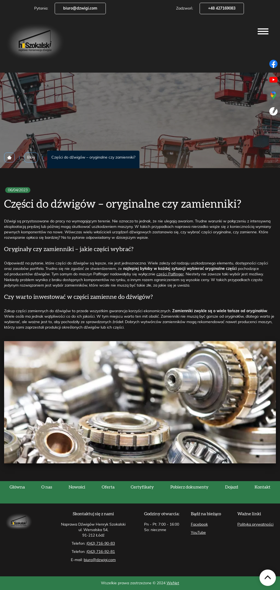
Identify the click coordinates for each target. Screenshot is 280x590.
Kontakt (262, 487)
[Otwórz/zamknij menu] (263, 31)
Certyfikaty (142, 487)
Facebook (199, 524)
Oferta (108, 487)
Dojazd (231, 487)
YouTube (198, 533)
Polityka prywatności (255, 524)
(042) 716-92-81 (100, 552)
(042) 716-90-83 (100, 544)
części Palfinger (170, 274)
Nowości (77, 487)
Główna (17, 487)
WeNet (173, 583)
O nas (46, 487)
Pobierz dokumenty (189, 487)
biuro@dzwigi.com (80, 8)
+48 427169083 (221, 8)
